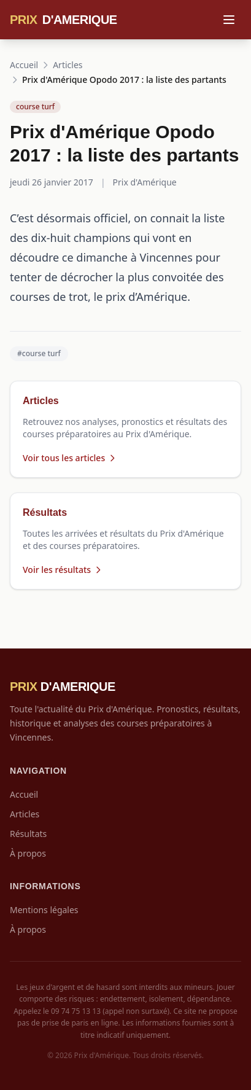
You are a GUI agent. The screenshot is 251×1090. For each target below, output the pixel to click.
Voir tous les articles (70, 458)
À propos (28, 853)
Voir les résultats (63, 569)
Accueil (24, 65)
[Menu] (229, 19)
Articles (67, 65)
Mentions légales (44, 910)
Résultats (28, 833)
